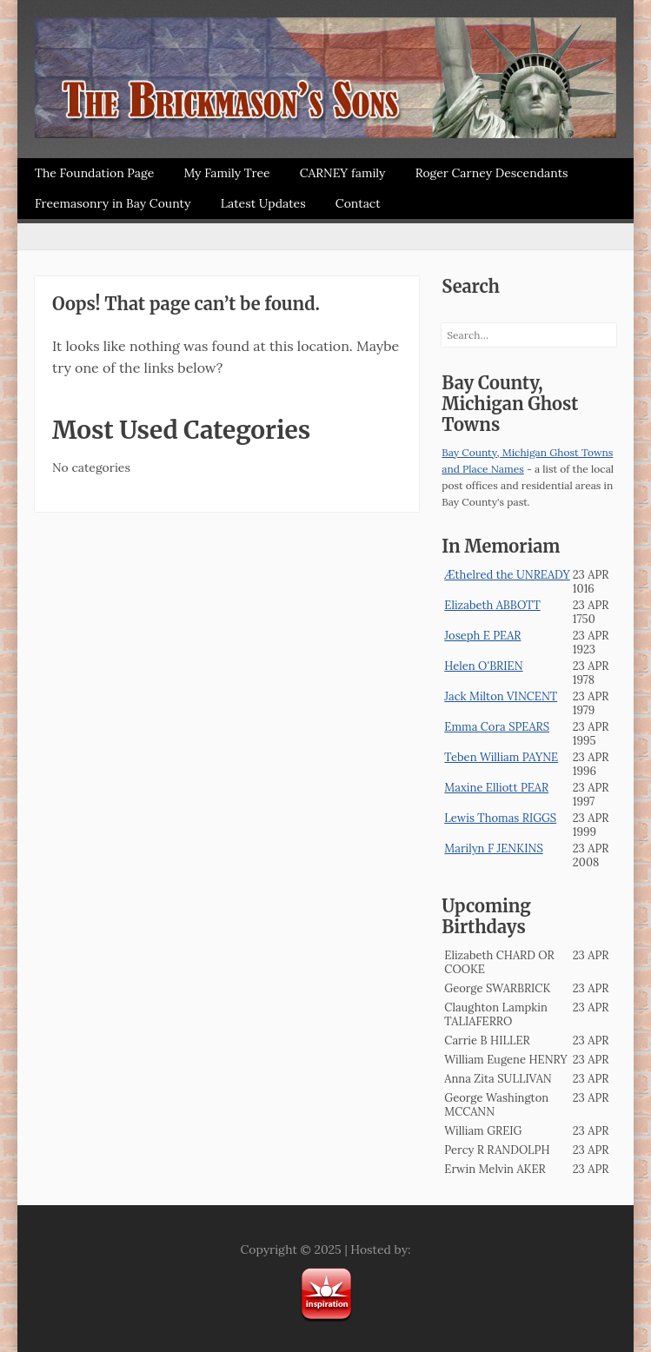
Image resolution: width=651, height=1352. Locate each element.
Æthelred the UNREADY (506, 574)
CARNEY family (343, 173)
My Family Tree (226, 173)
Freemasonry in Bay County (112, 203)
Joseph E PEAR (482, 635)
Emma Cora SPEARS (496, 726)
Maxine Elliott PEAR (496, 787)
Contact (358, 203)
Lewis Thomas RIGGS (500, 818)
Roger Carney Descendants (491, 173)
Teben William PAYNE (501, 757)
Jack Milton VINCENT (500, 696)
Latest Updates (263, 203)
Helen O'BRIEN (483, 666)
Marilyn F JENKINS (493, 848)
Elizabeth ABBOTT (492, 605)
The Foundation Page (94, 173)
